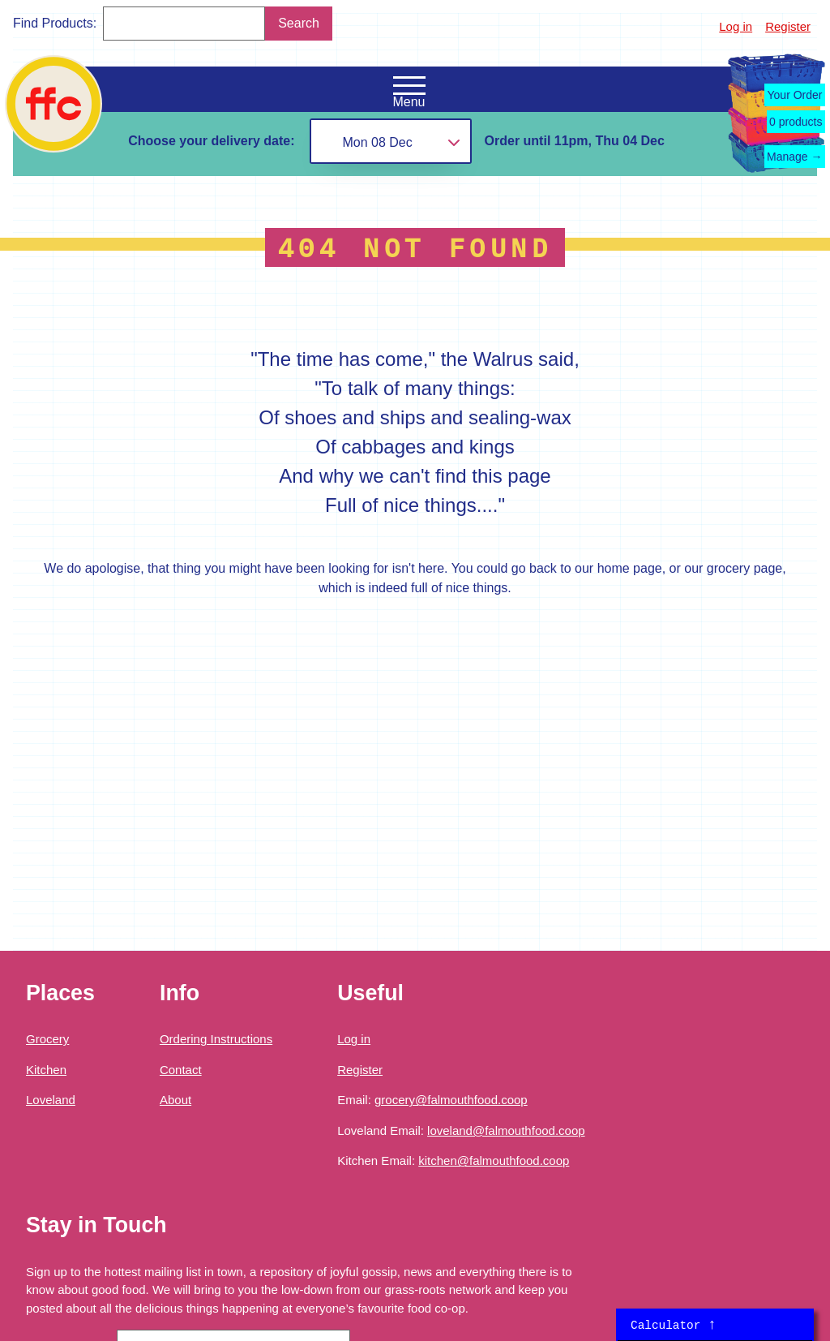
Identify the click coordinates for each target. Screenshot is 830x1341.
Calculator (674, 1325)
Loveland (50, 1100)
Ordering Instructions (216, 1039)
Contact (181, 1070)
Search (298, 23)
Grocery (47, 1039)
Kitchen (46, 1070)
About (175, 1100)
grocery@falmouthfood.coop (451, 1100)
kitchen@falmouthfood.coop (493, 1160)
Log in (735, 26)
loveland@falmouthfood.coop (506, 1130)
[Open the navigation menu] (409, 86)
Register (788, 26)
